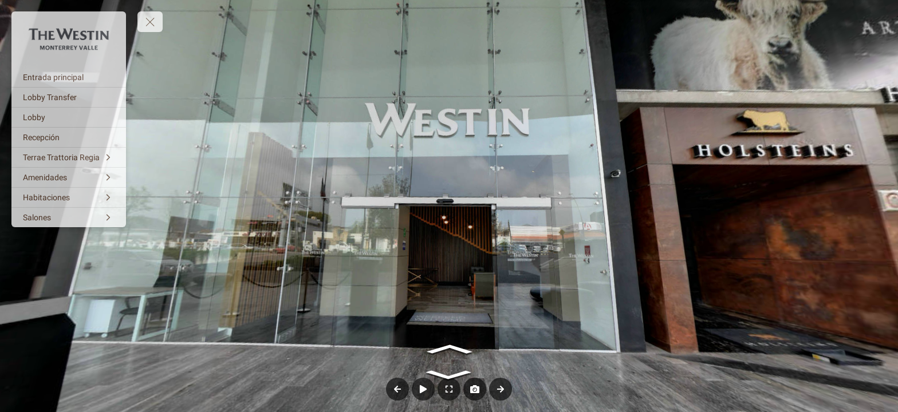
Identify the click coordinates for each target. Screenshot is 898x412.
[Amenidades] (68, 177)
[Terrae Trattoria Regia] (68, 157)
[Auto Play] (423, 389)
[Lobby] (68, 117)
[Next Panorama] (500, 389)
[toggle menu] (150, 21)
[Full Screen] (449, 389)
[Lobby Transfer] (68, 97)
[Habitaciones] (68, 197)
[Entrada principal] (68, 77)
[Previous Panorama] (397, 389)
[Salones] (68, 217)
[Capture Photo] (474, 389)
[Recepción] (68, 137)
